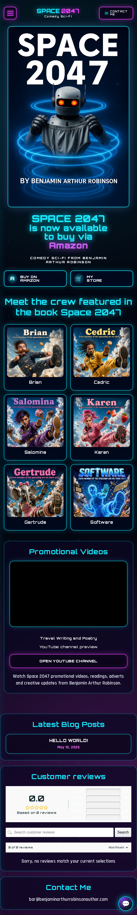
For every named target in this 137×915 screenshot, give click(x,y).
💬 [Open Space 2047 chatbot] (126, 903)
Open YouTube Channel (68, 661)
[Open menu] (10, 13)
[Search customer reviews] (60, 832)
